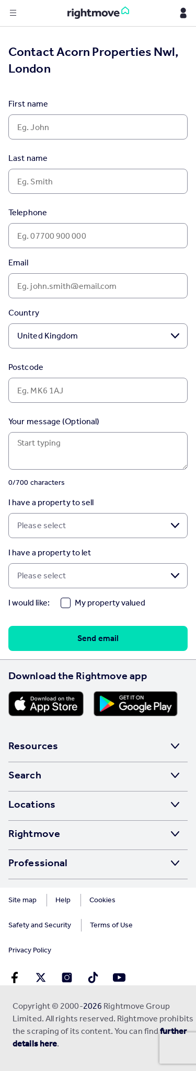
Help (63, 899)
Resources (33, 745)
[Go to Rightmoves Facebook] (14, 977)
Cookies (102, 899)
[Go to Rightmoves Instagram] (67, 977)
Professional (37, 862)
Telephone (27, 212)
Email (18, 262)
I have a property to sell (51, 502)
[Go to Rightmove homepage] (98, 13)
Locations (31, 804)
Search (24, 775)
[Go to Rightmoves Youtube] (119, 977)
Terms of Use (111, 925)
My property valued (110, 603)
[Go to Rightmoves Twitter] (40, 977)
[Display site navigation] (13, 13)
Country (23, 313)
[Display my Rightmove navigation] (183, 13)
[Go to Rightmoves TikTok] (93, 977)
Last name (28, 158)
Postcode (25, 367)
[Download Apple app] (46, 703)
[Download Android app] (136, 703)
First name (28, 104)
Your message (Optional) (53, 421)
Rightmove (34, 833)
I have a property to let (49, 552)
